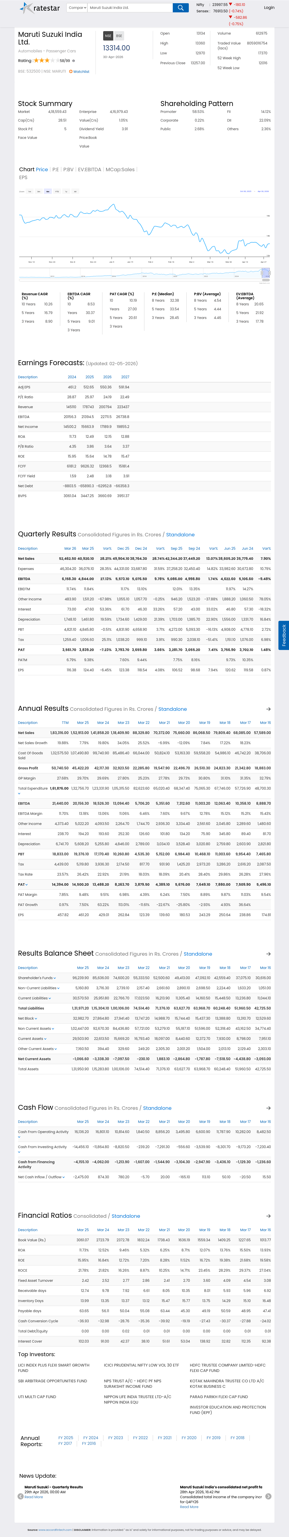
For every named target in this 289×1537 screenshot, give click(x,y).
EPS (23, 177)
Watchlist (81, 71)
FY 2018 (238, 1438)
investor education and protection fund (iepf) (228, 1409)
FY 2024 (90, 1438)
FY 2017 (65, 1443)
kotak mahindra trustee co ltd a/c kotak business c (227, 1383)
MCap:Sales (120, 169)
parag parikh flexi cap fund (219, 1397)
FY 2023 (115, 1438)
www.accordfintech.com (55, 1530)
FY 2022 (140, 1438)
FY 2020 (189, 1438)
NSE (108, 35)
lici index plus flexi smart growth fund (53, 1367)
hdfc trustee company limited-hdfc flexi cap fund (228, 1367)
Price (42, 169)
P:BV (68, 169)
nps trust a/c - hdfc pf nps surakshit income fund (132, 1383)
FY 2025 (65, 1438)
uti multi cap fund (37, 1397)
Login (269, 7)
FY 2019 (213, 1438)
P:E (55, 169)
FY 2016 (89, 1443)
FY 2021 (165, 1438)
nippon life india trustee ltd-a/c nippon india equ (137, 1399)
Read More (33, 1497)
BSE (119, 35)
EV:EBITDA (89, 169)
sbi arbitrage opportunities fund (52, 1381)
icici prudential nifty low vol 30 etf (141, 1365)
